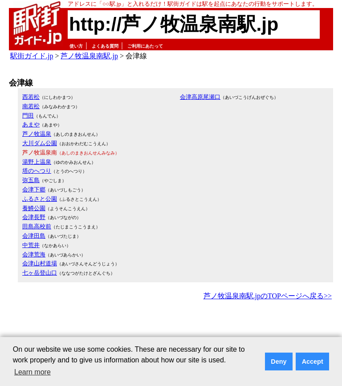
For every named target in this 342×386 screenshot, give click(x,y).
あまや (31, 124)
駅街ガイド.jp (31, 56)
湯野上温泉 (36, 161)
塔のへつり (36, 170)
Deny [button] (278, 361)
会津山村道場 (39, 263)
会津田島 (33, 235)
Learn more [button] (32, 372)
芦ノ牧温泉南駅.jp (89, 56)
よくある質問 (105, 46)
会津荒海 (33, 254)
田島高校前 (36, 226)
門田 (28, 115)
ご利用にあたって (145, 46)
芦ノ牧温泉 (36, 133)
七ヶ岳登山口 (39, 272)
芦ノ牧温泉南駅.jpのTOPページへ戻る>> (268, 296)
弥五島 (31, 180)
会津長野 (33, 217)
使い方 (76, 46)
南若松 (31, 106)
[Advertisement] (171, 327)
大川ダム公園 (39, 143)
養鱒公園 (33, 208)
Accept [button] (312, 361)
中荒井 (31, 245)
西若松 (31, 96)
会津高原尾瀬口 (200, 96)
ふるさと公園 (39, 198)
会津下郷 (33, 189)
